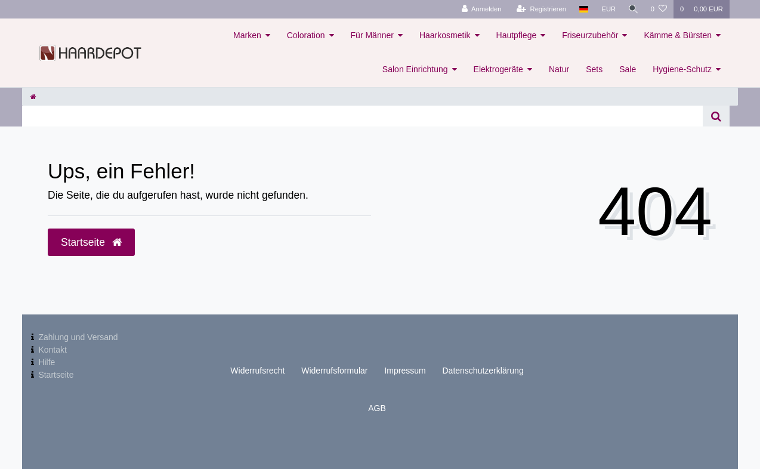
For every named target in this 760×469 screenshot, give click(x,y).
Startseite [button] (91, 242)
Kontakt (52, 349)
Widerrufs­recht (257, 370)
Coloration (306, 35)
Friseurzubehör (590, 35)
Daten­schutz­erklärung (483, 370)
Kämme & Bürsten (678, 35)
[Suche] (632, 9)
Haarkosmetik (445, 35)
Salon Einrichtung (415, 69)
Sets (594, 69)
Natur (559, 69)
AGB (377, 408)
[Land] (581, 9)
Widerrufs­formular (334, 370)
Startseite (55, 374)
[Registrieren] (539, 9)
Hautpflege (516, 35)
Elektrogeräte (498, 69)
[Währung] (606, 9)
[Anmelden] (479, 9)
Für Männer (372, 35)
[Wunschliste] (659, 9)
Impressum (404, 370)
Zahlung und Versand (78, 337)
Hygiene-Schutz (682, 69)
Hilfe (46, 362)
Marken (247, 35)
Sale (627, 69)
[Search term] (362, 116)
